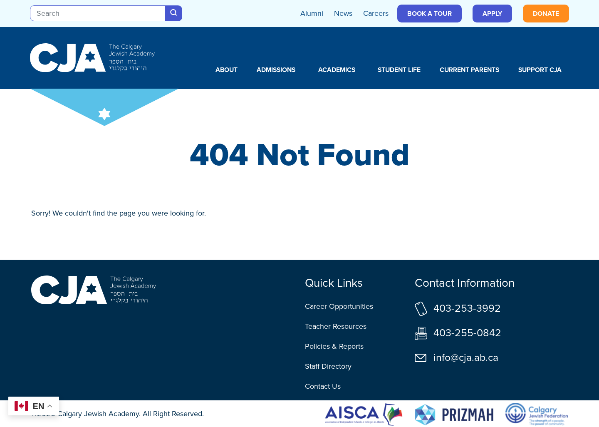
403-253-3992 (467, 308)
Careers (376, 13)
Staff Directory (328, 366)
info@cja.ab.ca (465, 357)
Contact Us (323, 386)
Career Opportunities (339, 306)
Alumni (311, 13)
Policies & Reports (334, 346)
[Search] (97, 13)
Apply (492, 13)
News (343, 13)
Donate (546, 13)
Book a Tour (429, 13)
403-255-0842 (467, 332)
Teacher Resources (335, 326)
